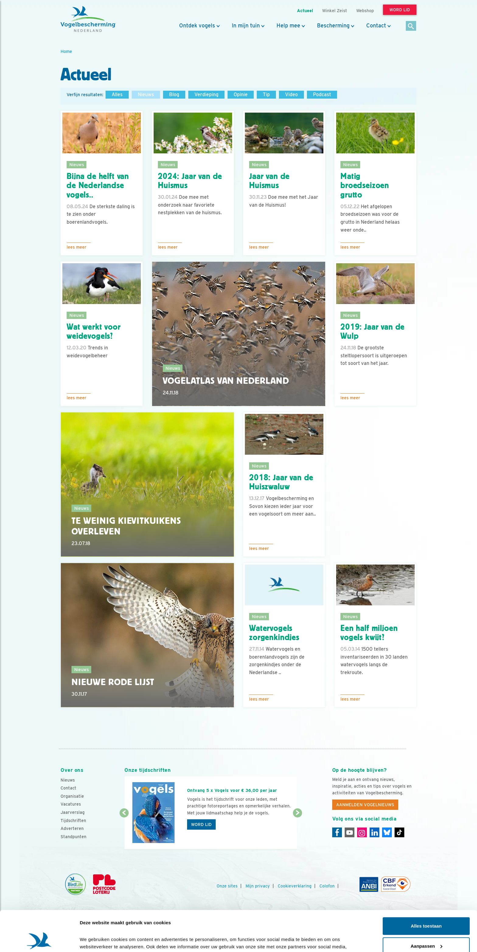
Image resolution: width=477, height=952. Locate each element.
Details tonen (94, 940)
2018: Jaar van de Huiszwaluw (281, 482)
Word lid (201, 824)
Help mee (288, 26)
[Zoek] (411, 26)
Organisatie (72, 796)
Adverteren (72, 828)
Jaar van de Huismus (269, 181)
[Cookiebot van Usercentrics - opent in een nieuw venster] (39, 940)
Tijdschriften (73, 820)
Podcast (322, 94)
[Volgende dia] (297, 831)
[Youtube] (349, 832)
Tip (266, 94)
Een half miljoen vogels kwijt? (369, 633)
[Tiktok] (399, 832)
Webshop (365, 10)
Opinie (241, 94)
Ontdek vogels (197, 26)
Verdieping (206, 94)
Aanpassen (426, 907)
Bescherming (333, 26)
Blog (174, 94)
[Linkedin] (374, 832)
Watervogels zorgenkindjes (274, 633)
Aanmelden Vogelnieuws (365, 804)
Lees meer (76, 247)
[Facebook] (337, 832)
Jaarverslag (73, 812)
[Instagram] (362, 832)
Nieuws (146, 94)
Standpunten (73, 836)
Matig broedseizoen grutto (364, 186)
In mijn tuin (246, 26)
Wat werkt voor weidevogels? (94, 331)
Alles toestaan (426, 888)
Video (291, 94)
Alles (117, 94)
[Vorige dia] (124, 831)
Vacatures (71, 804)
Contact (376, 26)
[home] (88, 19)
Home (66, 51)
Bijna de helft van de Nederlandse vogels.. (98, 186)
